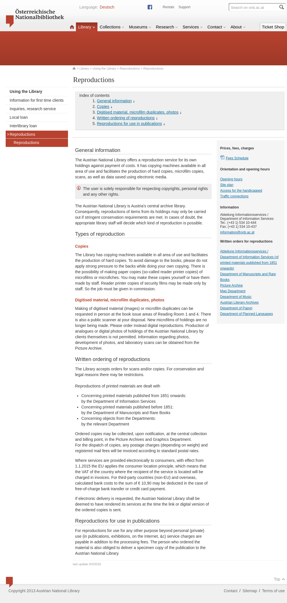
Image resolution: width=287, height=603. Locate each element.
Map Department (232, 291)
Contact (216, 26)
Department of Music (236, 297)
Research (167, 26)
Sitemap (250, 591)
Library (86, 26)
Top (279, 579)
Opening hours (231, 179)
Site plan (226, 185)
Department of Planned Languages (246, 314)
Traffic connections (234, 196)
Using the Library (104, 68)
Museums (140, 26)
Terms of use (273, 591)
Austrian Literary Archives (239, 302)
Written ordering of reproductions (126, 118)
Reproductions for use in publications (129, 123)
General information (114, 101)
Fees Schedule (237, 158)
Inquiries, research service (33, 109)
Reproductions (130, 68)
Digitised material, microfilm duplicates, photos (137, 112)
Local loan (19, 117)
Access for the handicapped (241, 191)
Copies (103, 106)
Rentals (168, 7)
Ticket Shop (273, 26)
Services (192, 26)
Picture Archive (231, 285)
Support (184, 7)
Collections (112, 26)
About (238, 26)
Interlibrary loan (23, 126)
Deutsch (107, 7)
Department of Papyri (236, 308)
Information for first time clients (37, 100)
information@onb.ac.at (237, 232)
